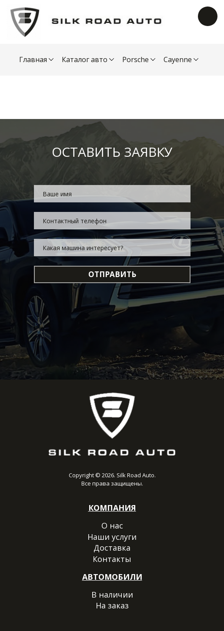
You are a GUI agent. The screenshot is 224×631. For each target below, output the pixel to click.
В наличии (112, 594)
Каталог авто (84, 59)
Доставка (112, 547)
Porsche (135, 59)
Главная (33, 59)
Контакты (112, 559)
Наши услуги (112, 537)
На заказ (112, 605)
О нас (112, 525)
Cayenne (178, 59)
